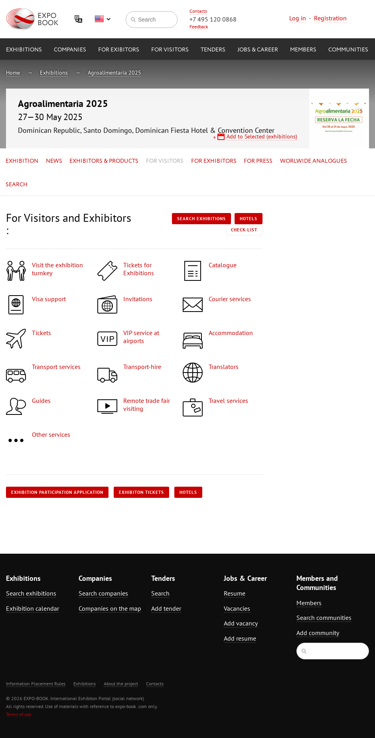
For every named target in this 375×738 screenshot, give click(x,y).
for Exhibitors (214, 161)
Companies (70, 50)
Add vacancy (241, 623)
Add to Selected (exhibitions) (262, 136)
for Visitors (170, 50)
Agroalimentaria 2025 (114, 72)
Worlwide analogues (313, 161)
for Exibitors (118, 50)
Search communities (323, 618)
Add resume (240, 638)
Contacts (198, 11)
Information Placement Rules (35, 684)
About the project (121, 684)
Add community (317, 633)
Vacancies (237, 608)
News (54, 161)
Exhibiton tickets (141, 492)
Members (303, 50)
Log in (297, 18)
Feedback (198, 27)
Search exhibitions (201, 218)
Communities (348, 50)
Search (17, 185)
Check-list (244, 230)
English (102, 19)
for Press (258, 161)
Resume (234, 593)
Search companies (103, 593)
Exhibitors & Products (103, 161)
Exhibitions (24, 50)
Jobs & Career (257, 50)
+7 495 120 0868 (213, 19)
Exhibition (22, 161)
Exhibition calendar (32, 608)
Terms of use (18, 714)
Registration (330, 18)
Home (13, 72)
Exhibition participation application (57, 492)
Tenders (213, 50)
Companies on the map (110, 608)
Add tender (166, 608)
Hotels (248, 218)
